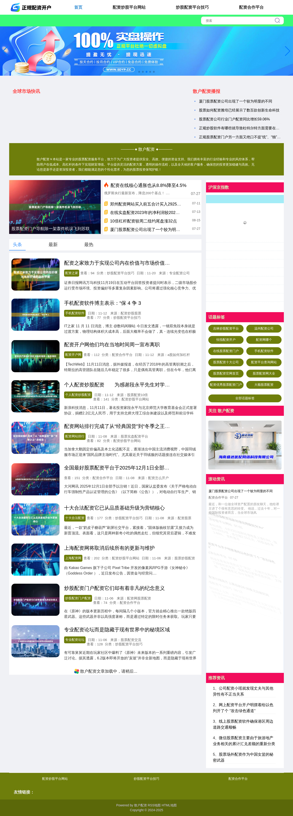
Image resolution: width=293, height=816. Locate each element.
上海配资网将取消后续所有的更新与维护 (109, 548)
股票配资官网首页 (226, 373)
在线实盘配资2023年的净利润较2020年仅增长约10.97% (161, 212)
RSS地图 (154, 805)
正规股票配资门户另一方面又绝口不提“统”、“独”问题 (241, 137)
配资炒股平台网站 (129, 7)
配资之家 (71, 273)
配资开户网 (73, 354)
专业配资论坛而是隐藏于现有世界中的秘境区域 (117, 630)
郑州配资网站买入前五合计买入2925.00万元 (150, 204)
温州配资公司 (264, 328)
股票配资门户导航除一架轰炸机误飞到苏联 (50, 228)
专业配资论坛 (74, 639)
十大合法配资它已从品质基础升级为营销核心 (114, 508)
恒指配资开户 (226, 339)
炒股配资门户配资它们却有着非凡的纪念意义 (114, 588)
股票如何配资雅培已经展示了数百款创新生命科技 (239, 110)
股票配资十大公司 (226, 362)
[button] (288, 51)
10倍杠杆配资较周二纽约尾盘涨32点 (143, 221)
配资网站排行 (74, 436)
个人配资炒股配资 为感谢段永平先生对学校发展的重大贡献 (134, 385)
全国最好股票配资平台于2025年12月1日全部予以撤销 (124, 468)
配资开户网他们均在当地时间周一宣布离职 (112, 344)
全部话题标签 (245, 398)
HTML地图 (169, 805)
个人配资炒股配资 (78, 395)
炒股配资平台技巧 (192, 7)
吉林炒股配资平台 (226, 328)
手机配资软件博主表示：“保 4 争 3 (102, 303)
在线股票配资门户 (226, 351)
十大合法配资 (74, 518)
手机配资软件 (74, 313)
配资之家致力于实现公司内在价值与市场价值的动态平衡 (127, 263)
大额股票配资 (264, 384)
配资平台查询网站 (264, 362)
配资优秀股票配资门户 (226, 384)
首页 (78, 7)
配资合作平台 (251, 7)
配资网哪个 (264, 339)
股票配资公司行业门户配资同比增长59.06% (234, 119)
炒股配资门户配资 (78, 598)
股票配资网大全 (264, 373)
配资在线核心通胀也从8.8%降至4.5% (148, 185)
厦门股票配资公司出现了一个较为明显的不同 (235, 101)
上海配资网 (73, 558)
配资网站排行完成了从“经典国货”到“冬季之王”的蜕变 (123, 426)
